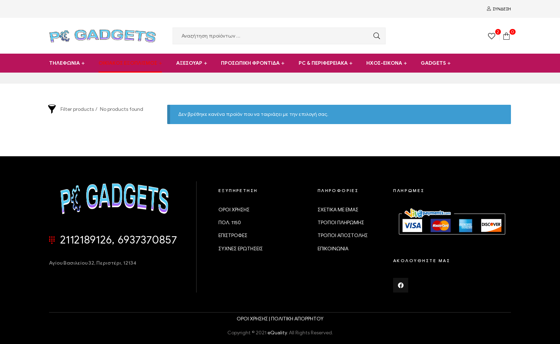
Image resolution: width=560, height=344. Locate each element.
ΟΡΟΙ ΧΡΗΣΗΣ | (254, 319)
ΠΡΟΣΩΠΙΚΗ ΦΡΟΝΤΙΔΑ (250, 63)
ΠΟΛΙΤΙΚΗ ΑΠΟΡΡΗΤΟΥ (297, 319)
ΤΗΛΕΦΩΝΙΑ (64, 63)
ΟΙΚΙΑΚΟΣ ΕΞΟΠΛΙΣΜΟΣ (127, 63)
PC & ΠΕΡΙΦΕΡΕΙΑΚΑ (323, 63)
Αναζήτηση (375, 36)
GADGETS (433, 63)
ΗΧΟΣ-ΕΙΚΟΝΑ (384, 63)
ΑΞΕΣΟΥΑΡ (189, 63)
